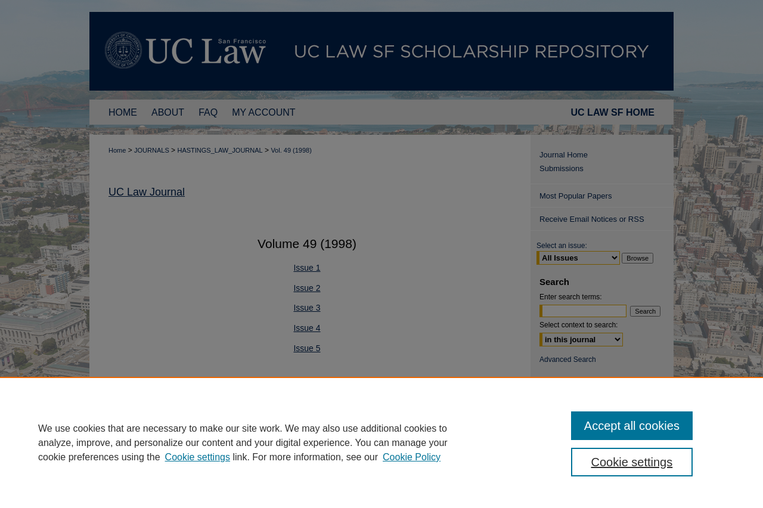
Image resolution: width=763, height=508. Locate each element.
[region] (381, 442)
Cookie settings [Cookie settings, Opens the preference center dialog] (632, 462)
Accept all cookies (632, 425)
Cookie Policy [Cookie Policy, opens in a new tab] (412, 457)
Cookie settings (197, 457)
